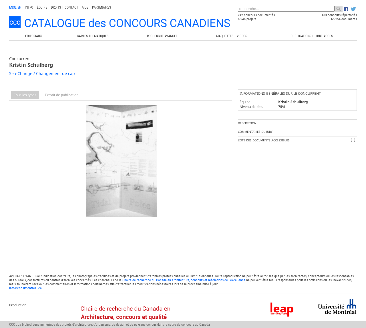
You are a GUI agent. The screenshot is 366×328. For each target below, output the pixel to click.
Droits (56, 7)
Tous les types (25, 94)
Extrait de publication (61, 94)
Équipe (42, 7)
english (15, 7)
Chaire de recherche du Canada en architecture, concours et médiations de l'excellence (183, 277)
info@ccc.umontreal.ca (25, 285)
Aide (85, 7)
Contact (71, 7)
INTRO (29, 7)
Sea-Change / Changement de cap (42, 73)
